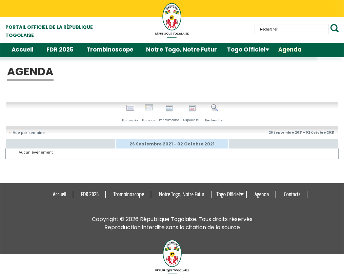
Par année (130, 113)
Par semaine (169, 113)
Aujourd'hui (192, 113)
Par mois (149, 113)
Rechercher (214, 113)
